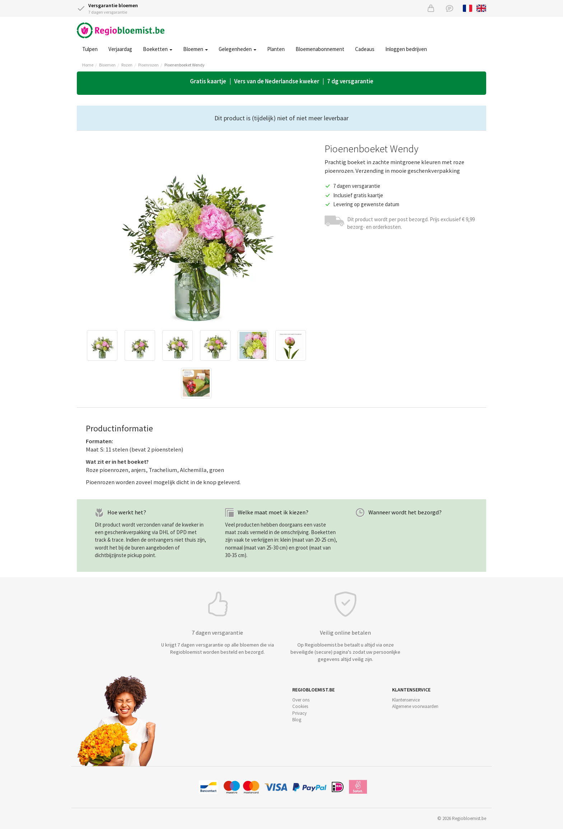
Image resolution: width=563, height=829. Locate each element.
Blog (296, 720)
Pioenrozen (148, 65)
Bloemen (195, 49)
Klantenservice (406, 700)
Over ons (301, 700)
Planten (276, 49)
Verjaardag (120, 49)
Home (87, 65)
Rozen (126, 65)
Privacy (299, 713)
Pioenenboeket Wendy (184, 65)
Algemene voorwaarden (415, 706)
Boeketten (157, 49)
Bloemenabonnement (320, 49)
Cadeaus (364, 49)
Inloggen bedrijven (406, 49)
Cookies (300, 706)
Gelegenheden (237, 49)
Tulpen (90, 49)
